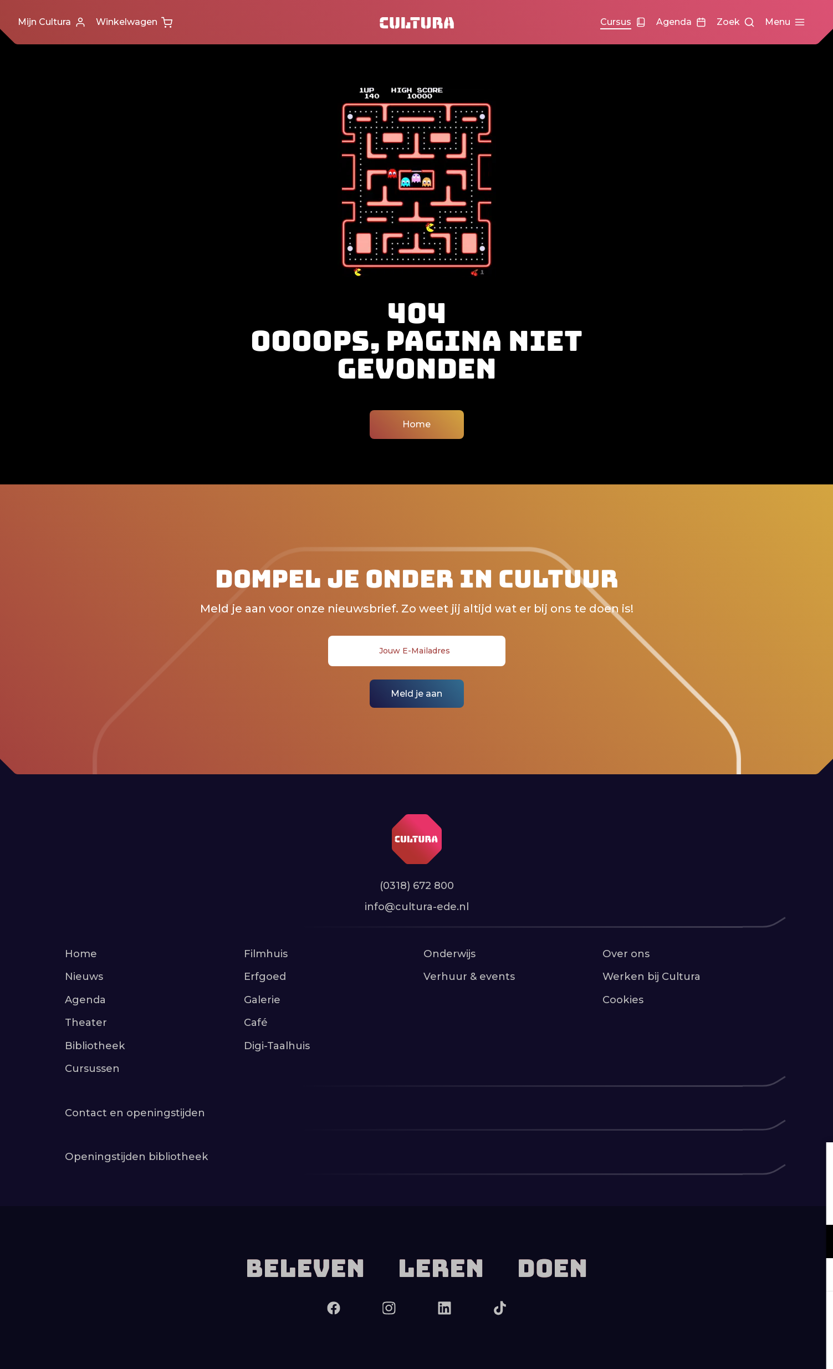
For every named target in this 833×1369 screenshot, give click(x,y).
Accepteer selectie (739, 1348)
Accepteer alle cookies (739, 1316)
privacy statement (694, 1205)
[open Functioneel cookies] (815, 1242)
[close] (816, 1162)
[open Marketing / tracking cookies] (815, 1276)
